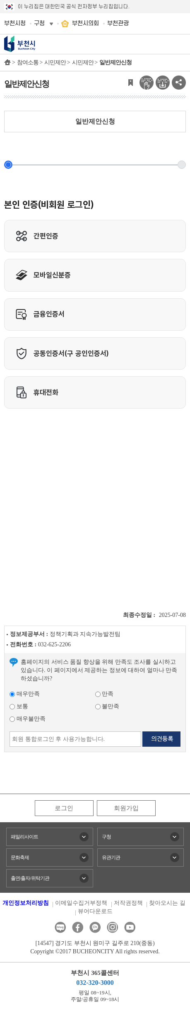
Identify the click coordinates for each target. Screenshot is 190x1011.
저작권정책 (128, 903)
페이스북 (77, 927)
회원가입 (126, 808)
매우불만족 (28, 719)
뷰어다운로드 (95, 911)
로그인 (64, 808)
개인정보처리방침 (25, 903)
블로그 (60, 927)
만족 (104, 694)
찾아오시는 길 (167, 903)
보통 (19, 706)
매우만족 (25, 694)
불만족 (107, 706)
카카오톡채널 (95, 927)
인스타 (112, 927)
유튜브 (129, 927)
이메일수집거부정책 (81, 903)
